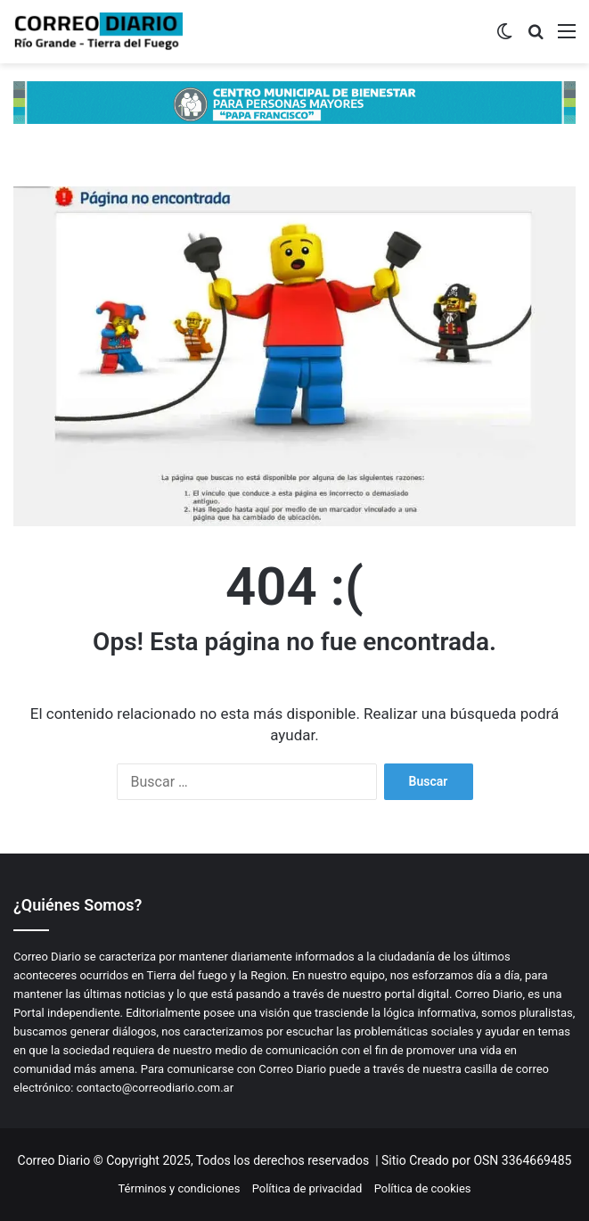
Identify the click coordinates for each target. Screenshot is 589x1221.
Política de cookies (422, 1188)
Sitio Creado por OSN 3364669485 (476, 1160)
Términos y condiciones (179, 1188)
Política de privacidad (307, 1188)
